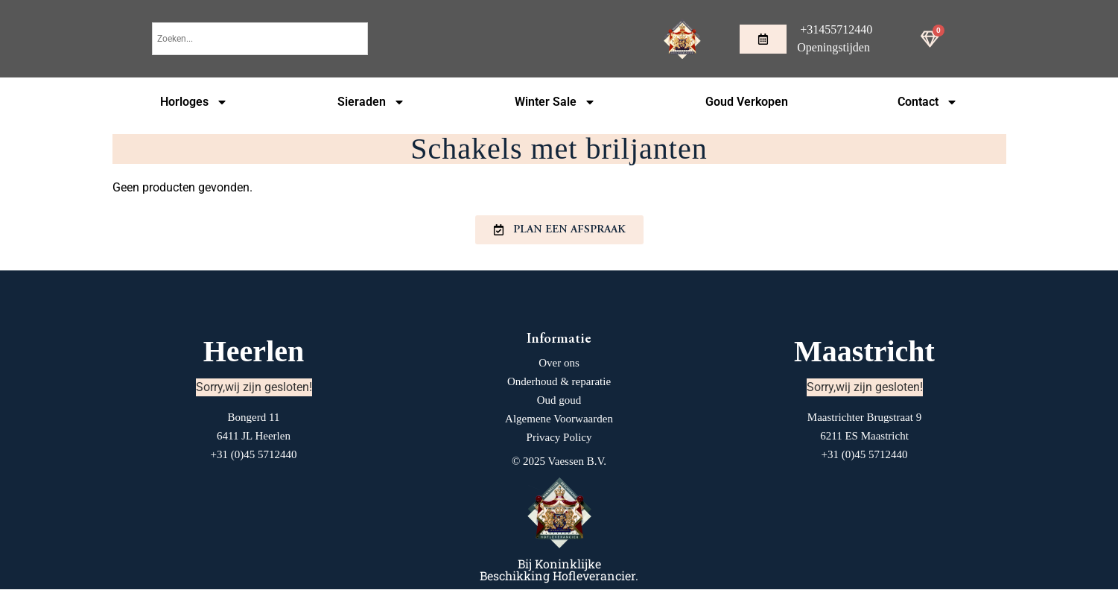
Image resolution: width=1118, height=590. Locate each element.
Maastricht (864, 352)
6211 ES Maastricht (864, 436)
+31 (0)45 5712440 (254, 455)
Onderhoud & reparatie (559, 382)
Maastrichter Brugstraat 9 (864, 418)
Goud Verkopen (746, 102)
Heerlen (254, 352)
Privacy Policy (559, 438)
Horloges (194, 102)
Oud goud (559, 401)
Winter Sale (555, 102)
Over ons (559, 363)
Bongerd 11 (254, 418)
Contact (928, 102)
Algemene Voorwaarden (559, 419)
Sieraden (371, 102)
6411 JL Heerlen (253, 436)
